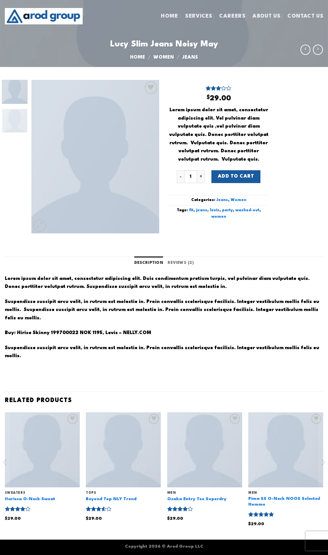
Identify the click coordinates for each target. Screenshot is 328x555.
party (227, 210)
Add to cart (236, 176)
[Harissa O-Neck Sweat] (42, 449)
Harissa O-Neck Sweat (30, 499)
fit (191, 210)
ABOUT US (266, 16)
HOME (169, 16)
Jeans (190, 57)
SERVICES (198, 16)
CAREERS (232, 16)
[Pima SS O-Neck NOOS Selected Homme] (285, 449)
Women (163, 57)
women (218, 217)
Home (137, 57)
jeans (201, 210)
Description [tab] (148, 263)
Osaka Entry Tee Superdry (196, 499)
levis (214, 210)
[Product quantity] (190, 176)
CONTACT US (305, 16)
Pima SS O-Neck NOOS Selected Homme (284, 502)
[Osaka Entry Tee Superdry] (204, 449)
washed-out (247, 210)
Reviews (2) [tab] (181, 263)
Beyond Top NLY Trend (111, 499)
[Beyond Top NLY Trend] (123, 449)
